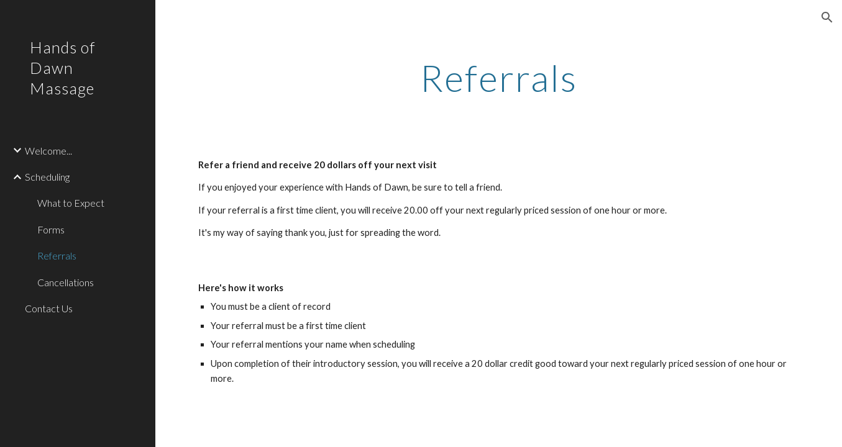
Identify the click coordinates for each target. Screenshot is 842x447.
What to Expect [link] (70, 203)
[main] (499, 77)
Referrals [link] (56, 255)
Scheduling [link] (47, 177)
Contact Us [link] (49, 308)
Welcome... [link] (48, 150)
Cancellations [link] (65, 282)
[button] (827, 17)
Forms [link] (51, 229)
